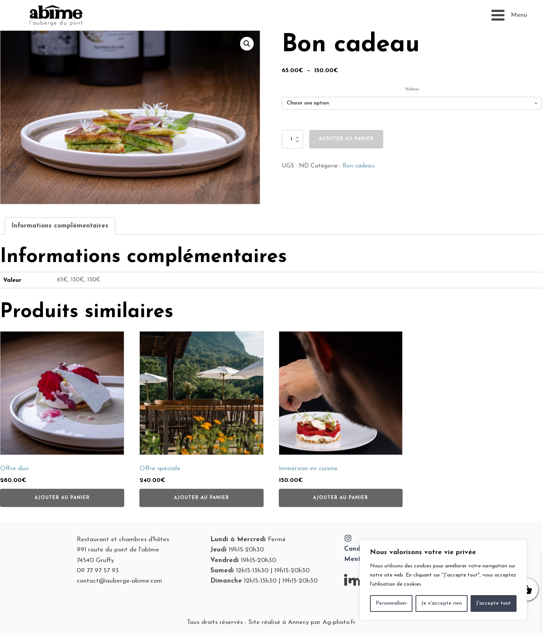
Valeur (412, 89)
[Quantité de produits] (292, 139)
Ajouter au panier (346, 139)
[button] (247, 44)
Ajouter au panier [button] (62, 498)
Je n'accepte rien (441, 603)
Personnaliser (391, 603)
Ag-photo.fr (339, 622)
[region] (443, 580)
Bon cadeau (359, 166)
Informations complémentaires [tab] (59, 226)
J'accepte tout (493, 603)
